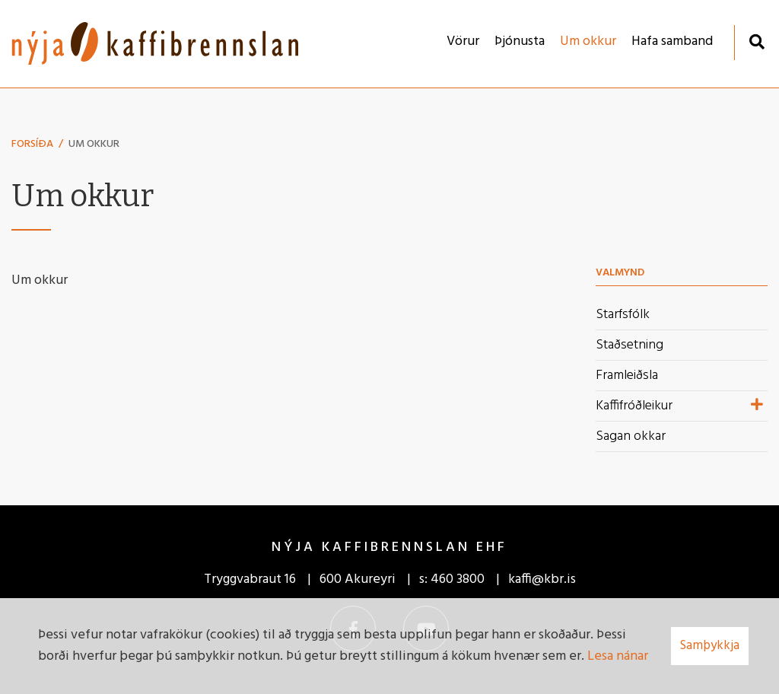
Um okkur (93, 144)
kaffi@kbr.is (542, 579)
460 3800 (458, 579)
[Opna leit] (756, 41)
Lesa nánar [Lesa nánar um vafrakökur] (617, 656)
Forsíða (32, 144)
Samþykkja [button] (709, 645)
